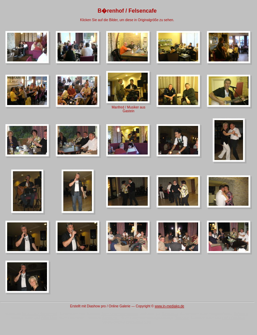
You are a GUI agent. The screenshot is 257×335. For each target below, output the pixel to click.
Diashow (182, 318)
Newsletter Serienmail (39, 314)
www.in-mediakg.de (169, 306)
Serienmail (110, 318)
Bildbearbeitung (138, 322)
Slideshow (170, 314)
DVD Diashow (233, 318)
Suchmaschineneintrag (119, 314)
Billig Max (49, 318)
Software (241, 314)
